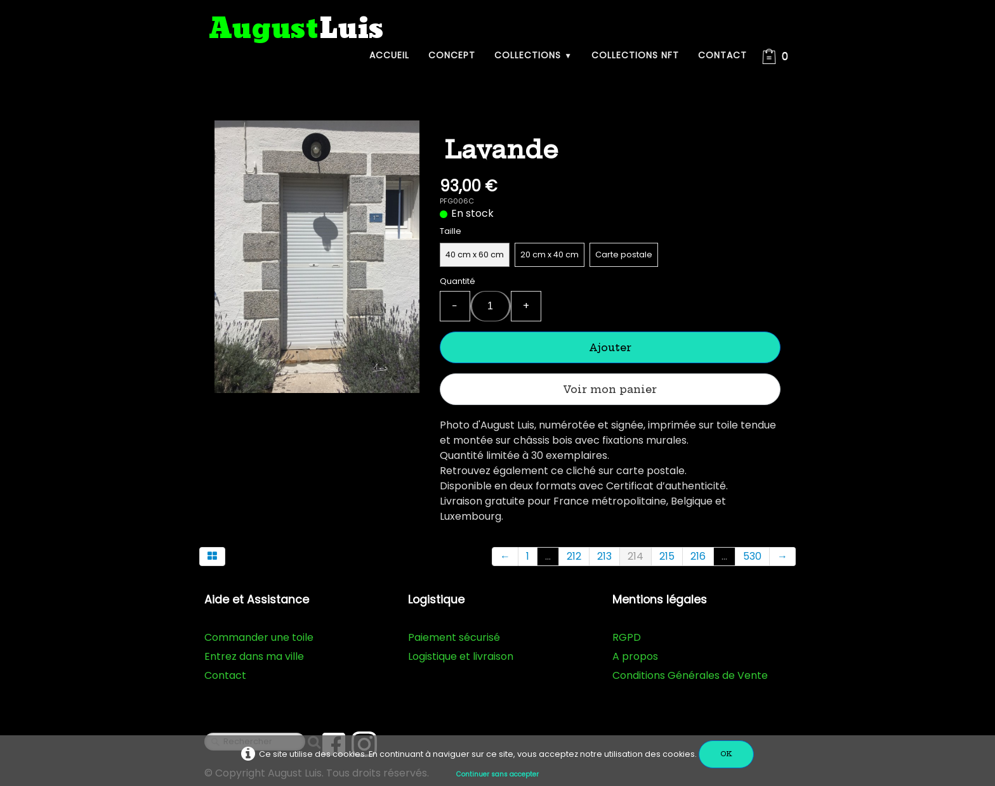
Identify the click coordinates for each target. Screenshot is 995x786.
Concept (451, 55)
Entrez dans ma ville (254, 656)
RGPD (626, 637)
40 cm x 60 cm (474, 254)
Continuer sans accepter (497, 774)
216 (698, 556)
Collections (533, 55)
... (548, 556)
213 (604, 556)
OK (726, 754)
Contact (722, 55)
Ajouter (610, 347)
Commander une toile (258, 637)
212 (574, 556)
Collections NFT (635, 55)
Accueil (389, 55)
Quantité (457, 281)
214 (635, 556)
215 (667, 556)
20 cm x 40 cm (549, 254)
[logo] (296, 29)
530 (752, 556)
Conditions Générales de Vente (690, 675)
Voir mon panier (610, 389)
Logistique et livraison (460, 656)
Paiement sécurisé (454, 637)
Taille (450, 231)
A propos (635, 656)
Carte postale (623, 254)
